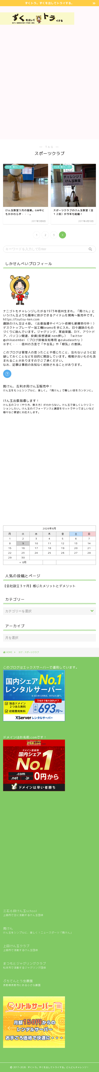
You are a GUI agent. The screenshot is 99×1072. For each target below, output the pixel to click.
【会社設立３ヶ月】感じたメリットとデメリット (39, 586)
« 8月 (23, 562)
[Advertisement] (86, 73)
